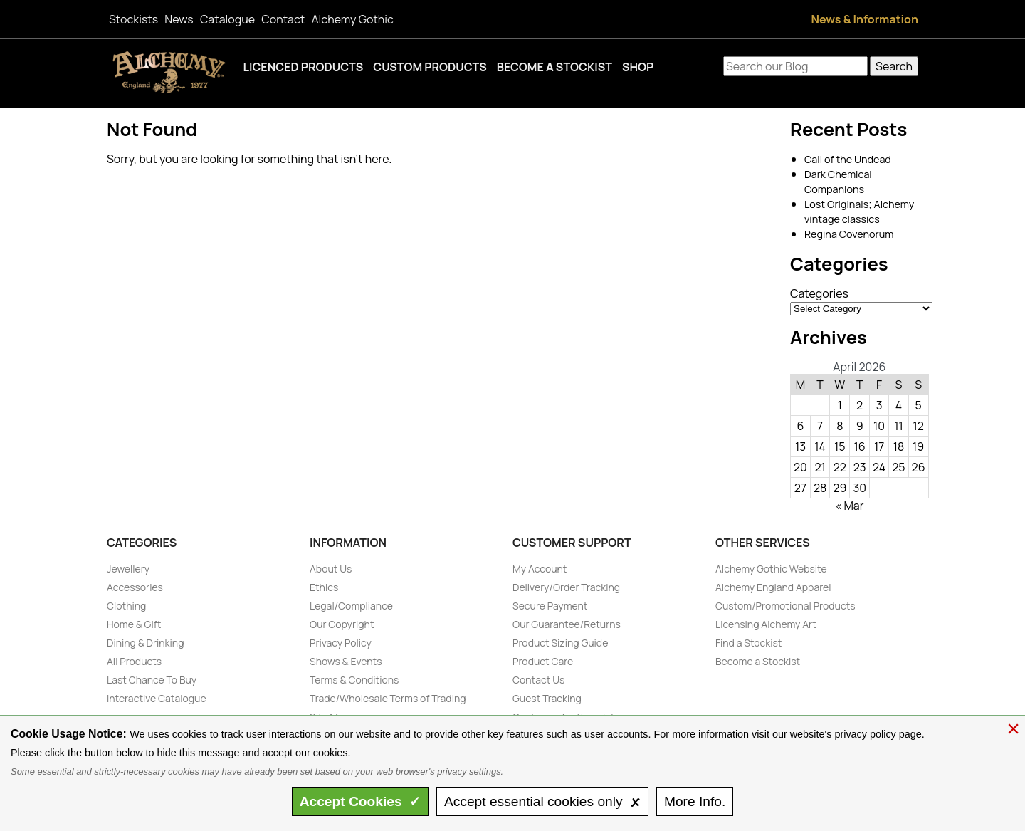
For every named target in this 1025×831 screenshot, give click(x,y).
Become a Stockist (554, 67)
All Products (134, 661)
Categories (819, 293)
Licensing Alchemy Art (765, 624)
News (178, 19)
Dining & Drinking (145, 642)
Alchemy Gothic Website (771, 568)
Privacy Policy (341, 642)
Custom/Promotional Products (785, 605)
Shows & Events (346, 661)
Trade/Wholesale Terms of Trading (388, 698)
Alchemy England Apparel (773, 587)
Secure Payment (549, 605)
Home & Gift (134, 624)
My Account (539, 568)
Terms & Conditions (354, 679)
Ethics (324, 587)
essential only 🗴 (542, 801)
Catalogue (227, 19)
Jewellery (128, 568)
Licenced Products (303, 67)
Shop (637, 67)
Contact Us (538, 679)
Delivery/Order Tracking (566, 587)
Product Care (542, 661)
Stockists (133, 19)
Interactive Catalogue (156, 698)
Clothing (126, 605)
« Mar (850, 505)
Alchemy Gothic (352, 19)
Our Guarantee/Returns (566, 624)
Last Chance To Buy (151, 679)
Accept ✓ (360, 801)
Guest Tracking (547, 698)
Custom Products (430, 67)
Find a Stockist (748, 642)
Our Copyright (342, 624)
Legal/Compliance (351, 605)
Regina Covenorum (848, 234)
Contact (283, 19)
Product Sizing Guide (560, 642)
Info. (694, 801)
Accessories (135, 587)
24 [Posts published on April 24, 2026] (879, 467)
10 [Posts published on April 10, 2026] (879, 426)
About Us (331, 568)
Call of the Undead (847, 159)
